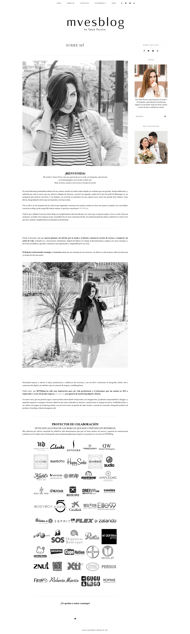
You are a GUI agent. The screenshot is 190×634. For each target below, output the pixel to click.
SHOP (114, 3)
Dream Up (59, 393)
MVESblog (92, 630)
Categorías (99, 3)
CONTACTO (84, 3)
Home (59, 3)
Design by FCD (102, 630)
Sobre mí (70, 3)
